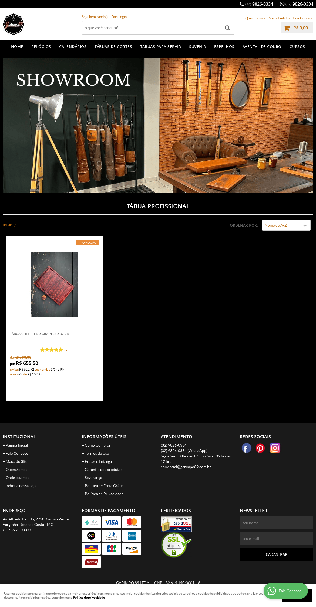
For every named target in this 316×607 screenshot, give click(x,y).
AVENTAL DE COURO (262, 46)
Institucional (19, 437)
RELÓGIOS (41, 46)
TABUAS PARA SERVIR (160, 46)
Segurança (93, 477)
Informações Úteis (104, 437)
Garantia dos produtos (103, 469)
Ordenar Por (243, 225)
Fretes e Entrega (98, 461)
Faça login (119, 17)
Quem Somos (255, 18)
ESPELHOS (224, 46)
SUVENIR (197, 46)
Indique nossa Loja (21, 486)
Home (17, 46)
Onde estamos (17, 477)
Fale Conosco (303, 18)
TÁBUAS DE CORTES (113, 46)
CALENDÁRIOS (73, 46)
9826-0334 (259, 4)
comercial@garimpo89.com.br (186, 467)
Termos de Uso (97, 453)
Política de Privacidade (104, 494)
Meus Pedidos (279, 18)
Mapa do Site (16, 461)
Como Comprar (98, 445)
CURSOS (297, 46)
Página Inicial (17, 445)
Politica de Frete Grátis (104, 486)
